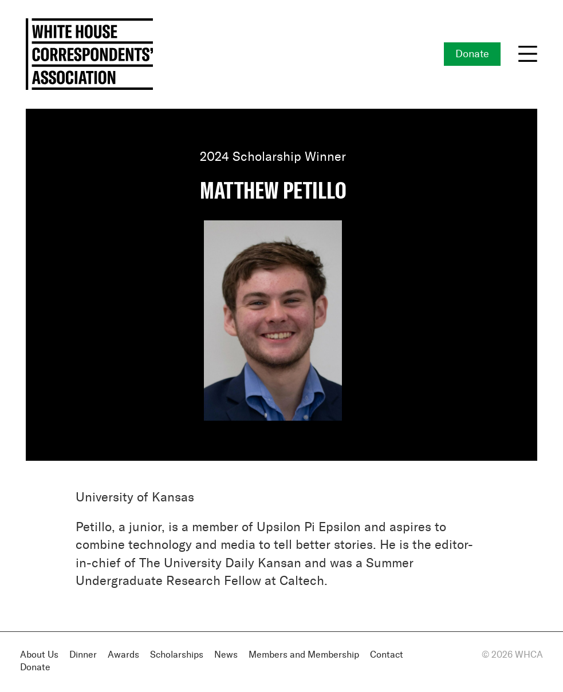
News (226, 655)
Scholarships (176, 655)
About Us (39, 655)
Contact (386, 655)
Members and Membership (304, 655)
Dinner (83, 655)
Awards (123, 655)
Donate (472, 54)
